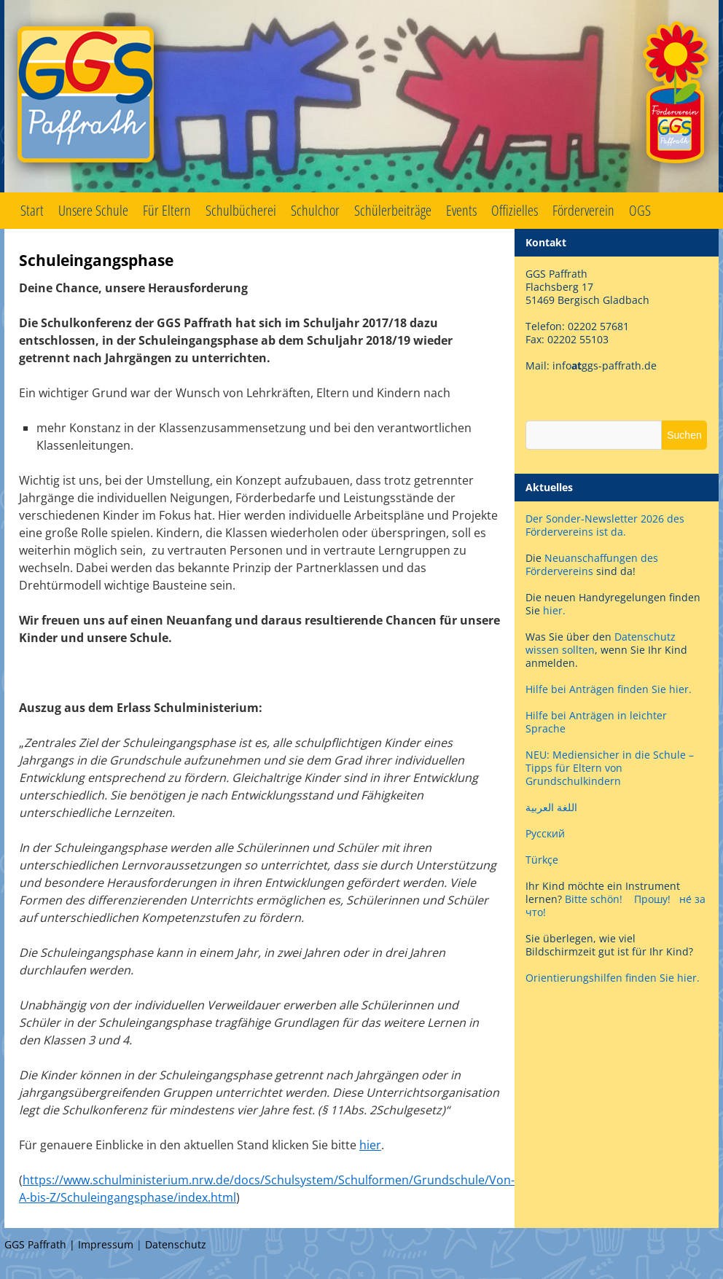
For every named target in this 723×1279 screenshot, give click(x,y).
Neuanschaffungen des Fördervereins (591, 564)
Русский (545, 833)
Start (32, 210)
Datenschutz (175, 1244)
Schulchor (315, 210)
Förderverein (583, 210)
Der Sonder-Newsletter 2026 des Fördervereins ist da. (604, 525)
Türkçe (541, 860)
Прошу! (652, 899)
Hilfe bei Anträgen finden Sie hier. (610, 689)
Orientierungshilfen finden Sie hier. (612, 978)
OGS (640, 210)
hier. (554, 610)
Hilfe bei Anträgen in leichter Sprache (596, 721)
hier (370, 1145)
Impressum (105, 1244)
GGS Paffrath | (41, 1244)
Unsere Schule (93, 210)
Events (461, 210)
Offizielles (514, 210)
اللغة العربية (551, 807)
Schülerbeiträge (392, 210)
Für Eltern (167, 210)
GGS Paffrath (361, 96)
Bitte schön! (593, 899)
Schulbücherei (241, 210)
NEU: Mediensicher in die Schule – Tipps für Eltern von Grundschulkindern (609, 768)
